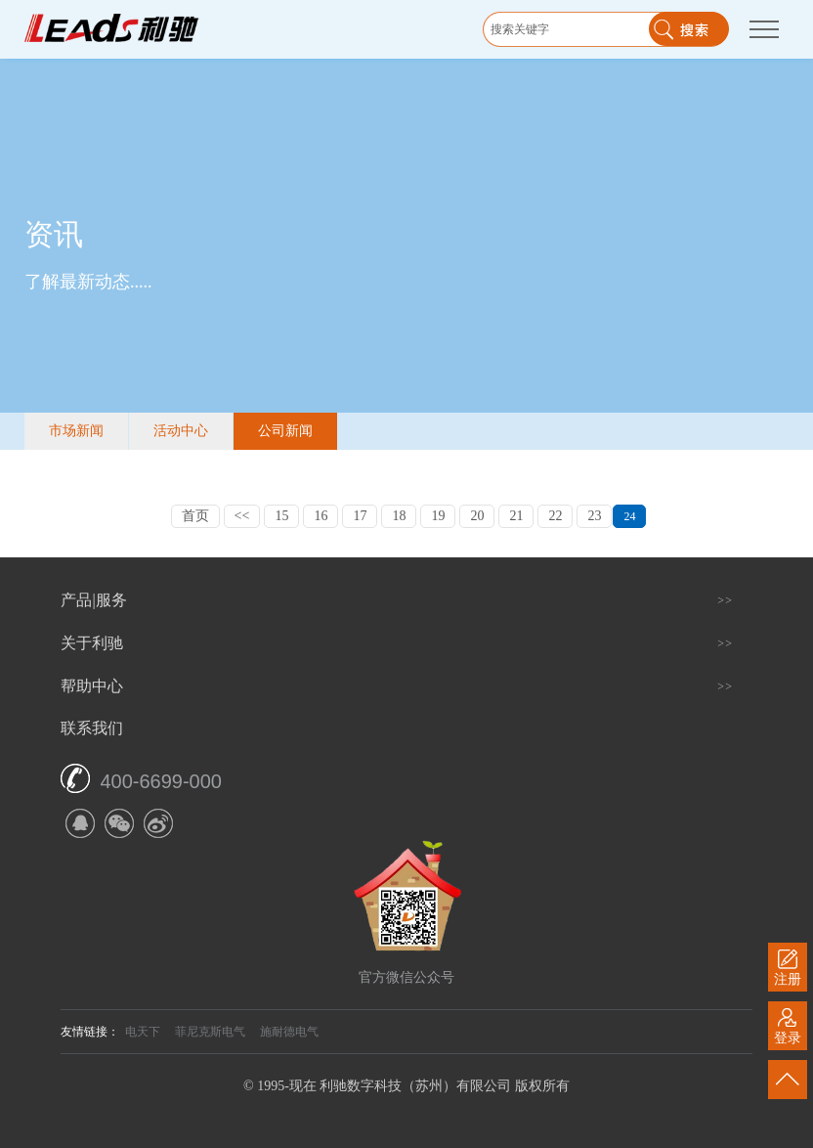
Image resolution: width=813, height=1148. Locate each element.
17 (359, 515)
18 (399, 515)
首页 (195, 515)
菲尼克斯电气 (210, 1031)
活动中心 (180, 430)
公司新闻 (285, 430)
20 (477, 515)
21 (516, 515)
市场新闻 (76, 430)
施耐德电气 (289, 1031)
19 (438, 515)
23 (594, 515)
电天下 (142, 1031)
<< (242, 515)
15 (281, 515)
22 (555, 515)
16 (320, 515)
